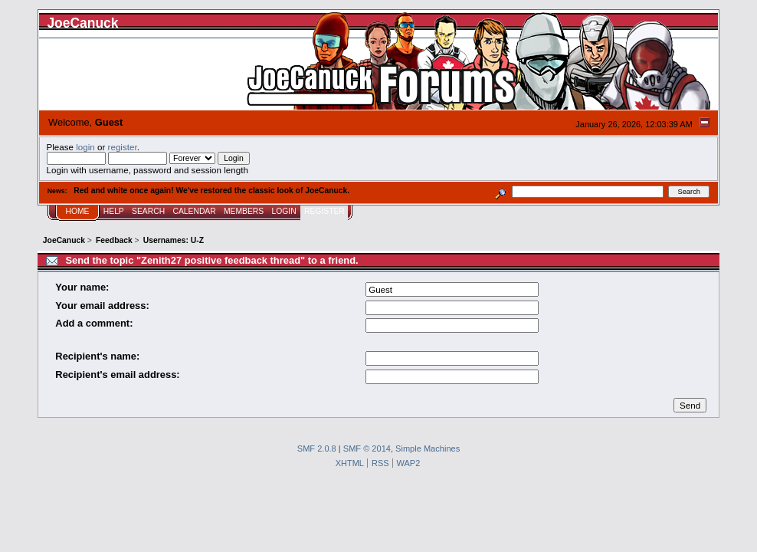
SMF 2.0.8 (316, 448)
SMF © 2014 (367, 448)
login (85, 147)
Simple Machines (427, 448)
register (122, 147)
